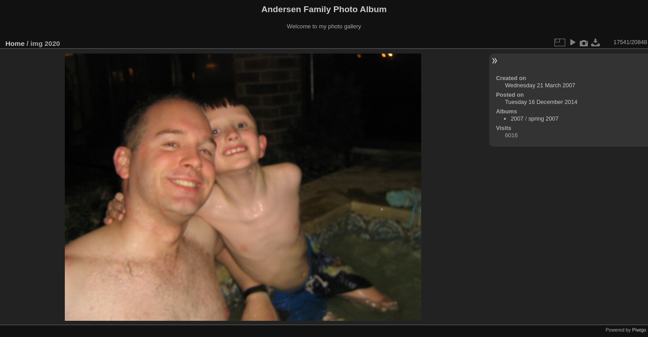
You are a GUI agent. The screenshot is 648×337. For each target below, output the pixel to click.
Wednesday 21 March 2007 (540, 85)
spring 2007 (543, 118)
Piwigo (639, 330)
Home (15, 43)
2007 (517, 118)
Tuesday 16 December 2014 (541, 102)
